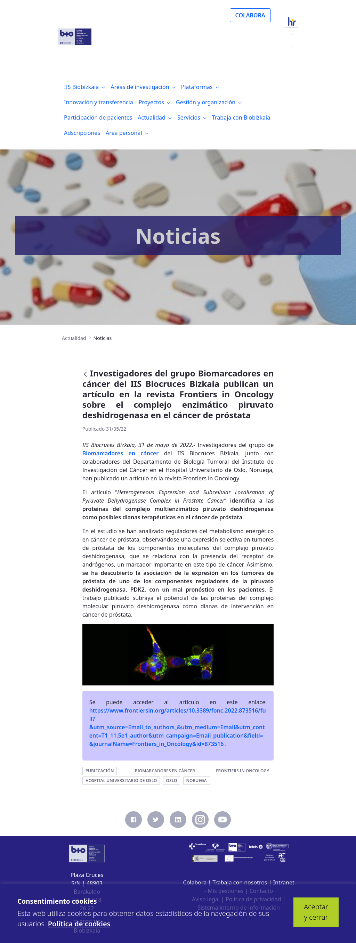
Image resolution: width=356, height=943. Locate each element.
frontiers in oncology (242, 771)
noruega (196, 780)
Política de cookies (79, 923)
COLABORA (250, 15)
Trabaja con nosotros (239, 882)
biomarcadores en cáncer (165, 771)
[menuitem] (84, 87)
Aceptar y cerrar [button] (316, 912)
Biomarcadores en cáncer (120, 453)
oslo (171, 780)
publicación (100, 771)
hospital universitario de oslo (121, 780)
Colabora (195, 882)
